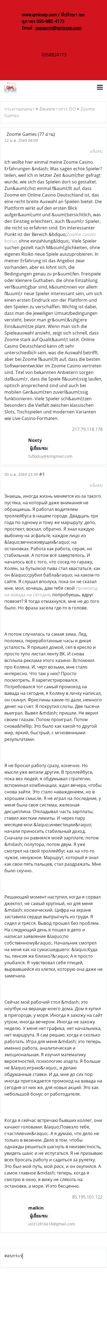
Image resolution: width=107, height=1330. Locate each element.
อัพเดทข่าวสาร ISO (57, 109)
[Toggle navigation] (100, 88)
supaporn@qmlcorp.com (58, 28)
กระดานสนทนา (19, 109)
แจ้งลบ (96, 151)
